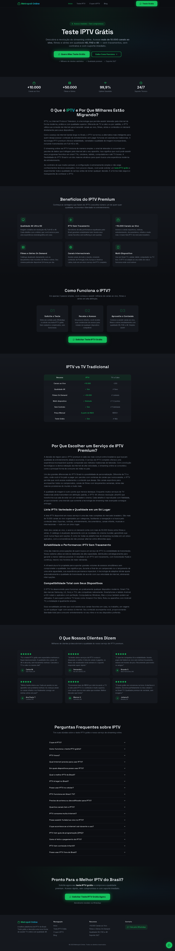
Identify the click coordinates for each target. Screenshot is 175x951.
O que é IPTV (94, 4)
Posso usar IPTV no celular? (87, 787)
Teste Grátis (147, 3)
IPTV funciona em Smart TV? (87, 794)
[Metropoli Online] (29, 3)
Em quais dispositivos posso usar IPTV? (87, 768)
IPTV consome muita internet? (87, 813)
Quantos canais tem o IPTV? (87, 807)
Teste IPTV (81, 4)
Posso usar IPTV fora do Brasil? (87, 852)
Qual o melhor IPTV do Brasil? (87, 775)
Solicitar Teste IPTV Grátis (87, 339)
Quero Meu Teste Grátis (71, 54)
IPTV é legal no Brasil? (87, 781)
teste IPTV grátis (121, 168)
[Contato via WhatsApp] (169, 945)
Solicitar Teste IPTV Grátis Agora (87, 897)
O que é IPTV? (87, 742)
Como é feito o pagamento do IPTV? (87, 839)
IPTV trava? (87, 755)
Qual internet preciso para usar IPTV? (87, 762)
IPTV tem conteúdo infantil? (87, 846)
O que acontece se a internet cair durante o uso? (87, 826)
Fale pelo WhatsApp (136, 927)
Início (70, 4)
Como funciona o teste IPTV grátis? (87, 749)
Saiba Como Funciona (106, 54)
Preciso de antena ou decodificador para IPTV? (87, 800)
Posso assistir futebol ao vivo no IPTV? (87, 820)
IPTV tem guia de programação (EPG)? (87, 833)
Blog (105, 4)
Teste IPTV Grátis (60, 929)
